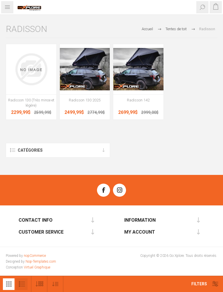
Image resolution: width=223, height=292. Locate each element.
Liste (22, 284)
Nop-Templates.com (41, 261)
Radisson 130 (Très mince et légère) (31, 103)
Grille (9, 284)
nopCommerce (35, 256)
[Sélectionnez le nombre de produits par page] (39, 284)
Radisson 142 (138, 100)
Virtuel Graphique (37, 267)
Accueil (147, 29)
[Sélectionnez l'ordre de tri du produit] (55, 284)
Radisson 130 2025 (84, 100)
